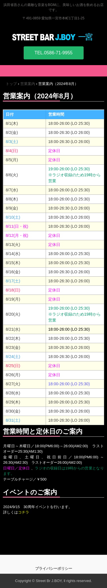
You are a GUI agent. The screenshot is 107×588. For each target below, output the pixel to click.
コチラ (23, 512)
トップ (11, 84)
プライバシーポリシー (53, 568)
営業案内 (27, 84)
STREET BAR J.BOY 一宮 (53, 37)
